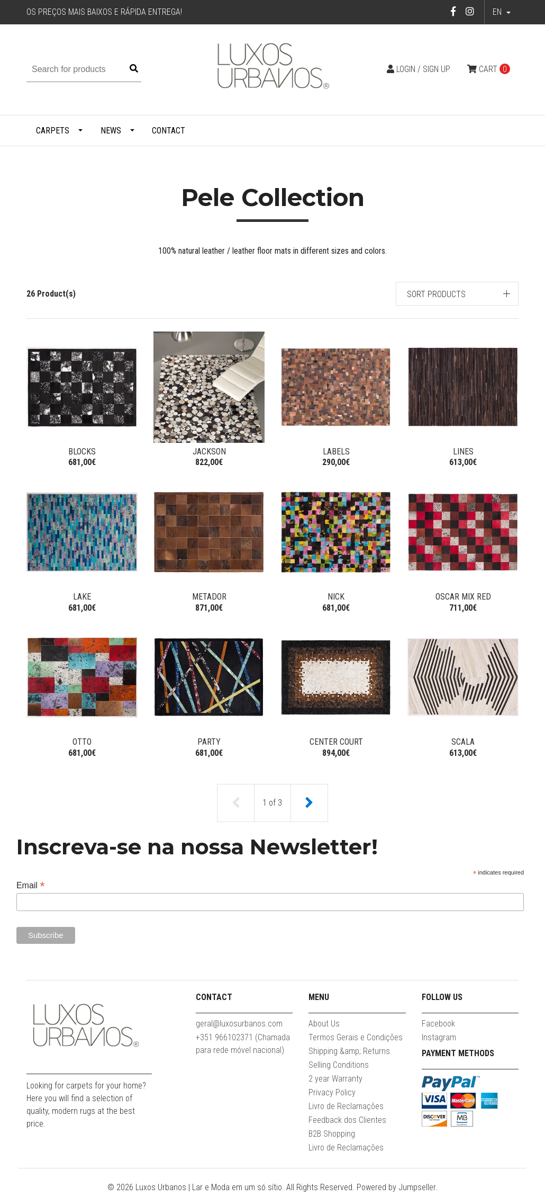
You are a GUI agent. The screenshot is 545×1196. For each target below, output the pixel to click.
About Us (324, 1026)
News (111, 131)
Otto (82, 743)
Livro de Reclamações (346, 1108)
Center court (336, 743)
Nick (336, 597)
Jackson (209, 452)
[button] (457, 294)
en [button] (498, 12)
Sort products (436, 294)
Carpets (52, 131)
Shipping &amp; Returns (349, 1053)
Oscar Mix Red (463, 597)
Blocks (82, 452)
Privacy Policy (332, 1095)
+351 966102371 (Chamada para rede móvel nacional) (243, 1045)
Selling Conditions (338, 1067)
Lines (463, 452)
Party (209, 743)
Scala (463, 743)
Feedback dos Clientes (347, 1122)
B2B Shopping (331, 1136)
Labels (336, 452)
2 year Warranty (335, 1081)
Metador (209, 597)
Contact (168, 131)
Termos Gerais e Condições (355, 1039)
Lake (82, 597)
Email (30, 887)
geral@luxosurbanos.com (239, 1026)
